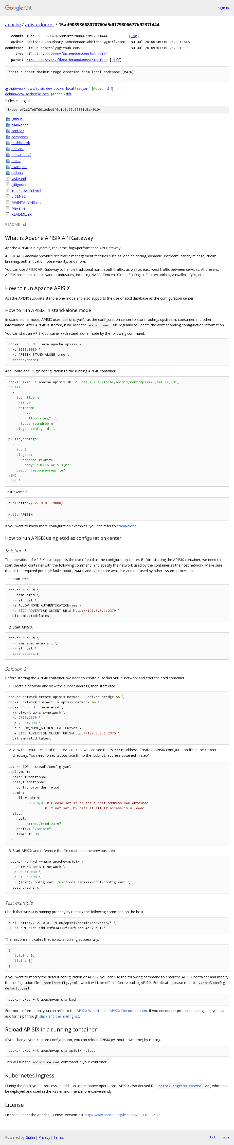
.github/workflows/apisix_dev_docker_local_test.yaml (47, 88)
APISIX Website (89, 1010)
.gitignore (19, 184)
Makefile (18, 208)
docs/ (16, 160)
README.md (21, 214)
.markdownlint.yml (26, 190)
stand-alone (126, 526)
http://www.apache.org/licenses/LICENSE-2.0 (121, 1114)
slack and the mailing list (59, 1016)
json (225, 1137)
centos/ (17, 130)
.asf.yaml (18, 178)
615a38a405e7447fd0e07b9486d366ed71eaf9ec (66, 59)
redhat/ (17, 172)
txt (213, 1137)
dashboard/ (20, 142)
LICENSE (18, 196)
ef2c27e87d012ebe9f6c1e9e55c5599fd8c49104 (66, 53)
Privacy (44, 1137)
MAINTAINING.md (26, 202)
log (134, 36)
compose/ (19, 136)
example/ (19, 166)
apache (13, 24)
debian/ (17, 148)
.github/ (17, 119)
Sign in (223, 8)
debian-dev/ (21, 154)
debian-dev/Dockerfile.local (27, 94)
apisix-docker (39, 24)
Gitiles (30, 1137)
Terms (58, 1137)
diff (116, 59)
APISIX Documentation (128, 1010)
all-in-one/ (19, 125)
